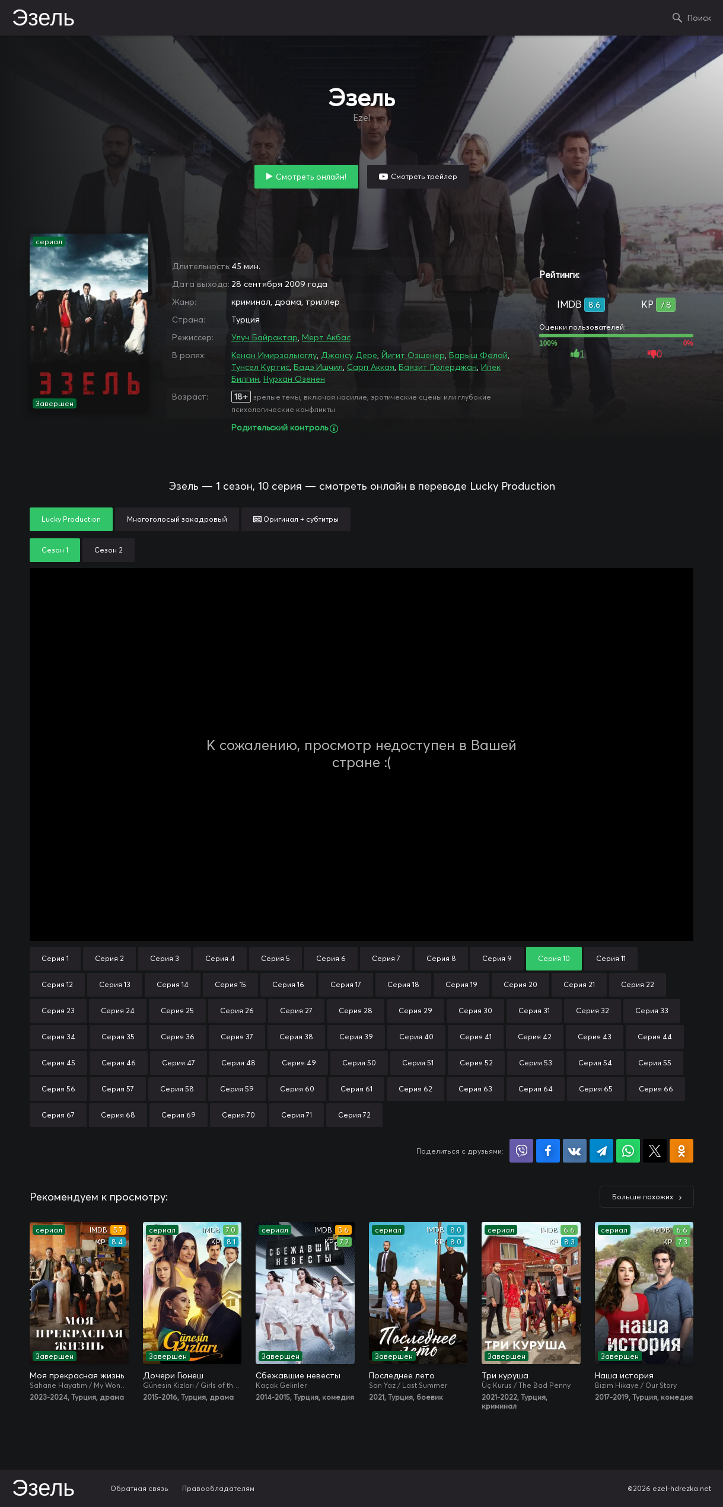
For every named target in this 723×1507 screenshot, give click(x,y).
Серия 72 (354, 1114)
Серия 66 (656, 1088)
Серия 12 (57, 984)
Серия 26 (237, 1010)
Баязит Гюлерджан (438, 367)
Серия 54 (595, 1062)
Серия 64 (535, 1088)
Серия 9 (497, 958)
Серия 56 (58, 1088)
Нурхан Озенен (294, 378)
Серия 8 (441, 958)
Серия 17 (345, 984)
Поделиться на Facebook (548, 1151)
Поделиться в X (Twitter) (655, 1151)
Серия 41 (476, 1036)
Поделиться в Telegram (601, 1151)
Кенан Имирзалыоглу (274, 355)
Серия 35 (118, 1036)
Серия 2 (109, 958)
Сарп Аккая (370, 367)
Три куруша (505, 1375)
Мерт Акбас (326, 337)
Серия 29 (415, 1010)
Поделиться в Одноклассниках (681, 1151)
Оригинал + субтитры (296, 519)
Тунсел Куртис (260, 367)
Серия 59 (237, 1088)
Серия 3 (164, 958)
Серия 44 (655, 1036)
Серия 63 (475, 1088)
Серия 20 (520, 984)
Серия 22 (637, 984)
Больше (642, 1196)
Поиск (699, 17)
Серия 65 (596, 1088)
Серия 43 (594, 1036)
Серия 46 (118, 1062)
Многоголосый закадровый (177, 519)
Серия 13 (114, 984)
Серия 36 (178, 1036)
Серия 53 (535, 1062)
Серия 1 (55, 958)
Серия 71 (296, 1114)
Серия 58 (177, 1088)
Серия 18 (403, 984)
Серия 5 (275, 958)
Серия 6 (331, 958)
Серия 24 (118, 1010)
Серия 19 (461, 984)
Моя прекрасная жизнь (77, 1375)
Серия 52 (476, 1062)
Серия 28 (355, 1010)
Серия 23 (58, 1010)
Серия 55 (654, 1062)
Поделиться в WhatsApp (628, 1151)
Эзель (43, 19)
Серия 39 (356, 1036)
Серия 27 (296, 1010)
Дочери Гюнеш (173, 1375)
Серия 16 (288, 984)
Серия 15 (230, 984)
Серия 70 (238, 1114)
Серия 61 (356, 1088)
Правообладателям (218, 1488)
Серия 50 (359, 1062)
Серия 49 (299, 1062)
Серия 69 (178, 1114)
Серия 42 (535, 1036)
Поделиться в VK (575, 1151)
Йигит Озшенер (413, 355)
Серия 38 (296, 1036)
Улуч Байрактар (264, 337)
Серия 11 (611, 958)
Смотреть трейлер (424, 176)
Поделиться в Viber (521, 1151)
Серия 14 (173, 984)
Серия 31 (534, 1010)
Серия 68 (118, 1114)
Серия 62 (415, 1088)
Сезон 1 (55, 549)
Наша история (624, 1375)
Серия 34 (58, 1036)
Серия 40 (416, 1036)
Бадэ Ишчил (318, 367)
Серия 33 (651, 1010)
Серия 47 (178, 1062)
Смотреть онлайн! (311, 176)
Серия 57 (117, 1088)
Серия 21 (579, 984)
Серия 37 (237, 1036)
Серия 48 (238, 1062)
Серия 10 (554, 958)
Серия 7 (386, 958)
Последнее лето (402, 1375)
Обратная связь (139, 1488)
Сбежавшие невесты (298, 1375)
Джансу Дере (349, 355)
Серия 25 (177, 1010)
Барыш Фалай (478, 355)
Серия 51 (418, 1062)
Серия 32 (592, 1010)
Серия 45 (58, 1062)
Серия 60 (297, 1088)
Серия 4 (220, 958)
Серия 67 (58, 1114)
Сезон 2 (108, 549)
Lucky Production (71, 519)
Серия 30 (475, 1010)
